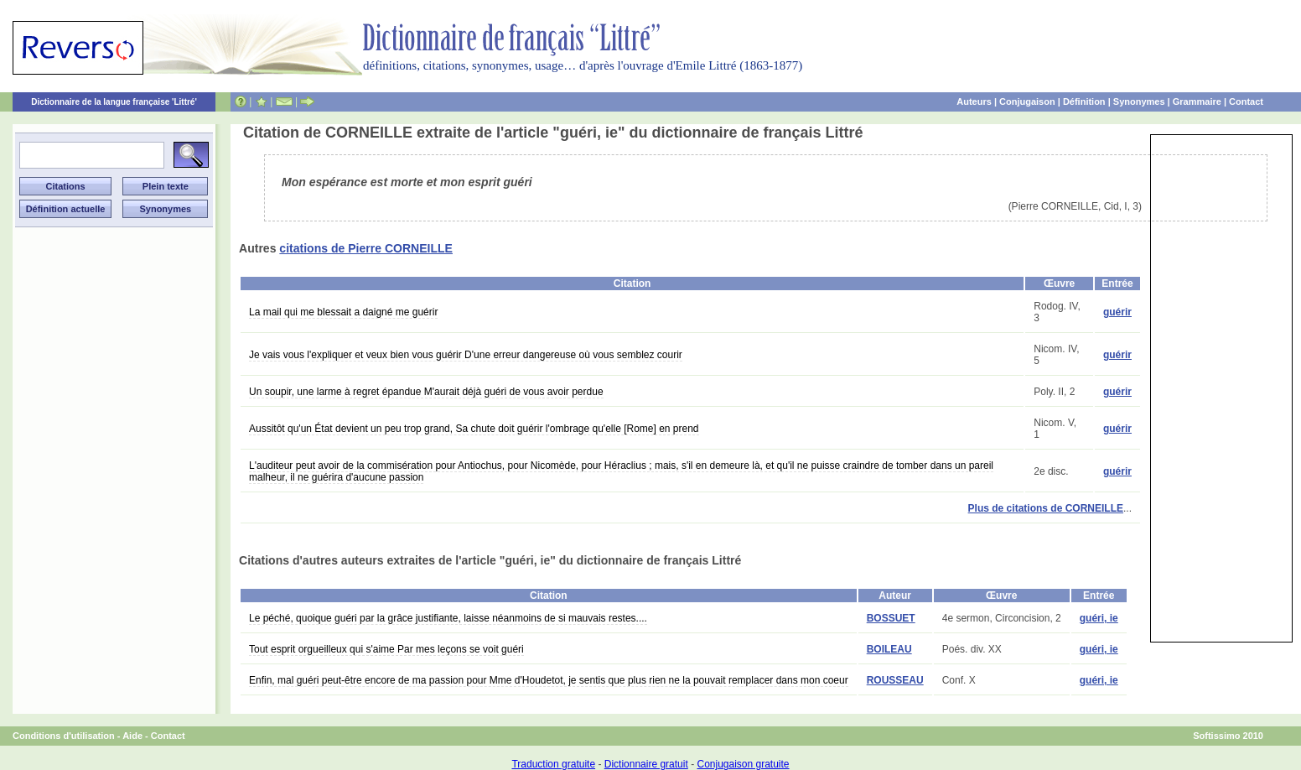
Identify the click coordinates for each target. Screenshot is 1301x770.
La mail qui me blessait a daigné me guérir (343, 312)
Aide (132, 736)
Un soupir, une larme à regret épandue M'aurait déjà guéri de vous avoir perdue (426, 392)
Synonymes (1139, 101)
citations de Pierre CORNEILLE (366, 248)
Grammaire (1197, 101)
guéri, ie (1099, 618)
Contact (1246, 101)
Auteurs (974, 101)
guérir (1117, 312)
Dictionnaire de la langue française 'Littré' (114, 102)
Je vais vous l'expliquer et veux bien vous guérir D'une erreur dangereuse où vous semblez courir (465, 355)
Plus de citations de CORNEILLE (1045, 508)
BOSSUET (891, 618)
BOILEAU (889, 649)
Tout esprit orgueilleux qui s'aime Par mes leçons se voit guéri (386, 649)
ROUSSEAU (895, 680)
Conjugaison (1027, 101)
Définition (1084, 101)
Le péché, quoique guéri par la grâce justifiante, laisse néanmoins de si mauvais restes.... (448, 618)
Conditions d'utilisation (64, 736)
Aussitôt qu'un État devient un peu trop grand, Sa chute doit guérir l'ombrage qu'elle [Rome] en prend (474, 428)
